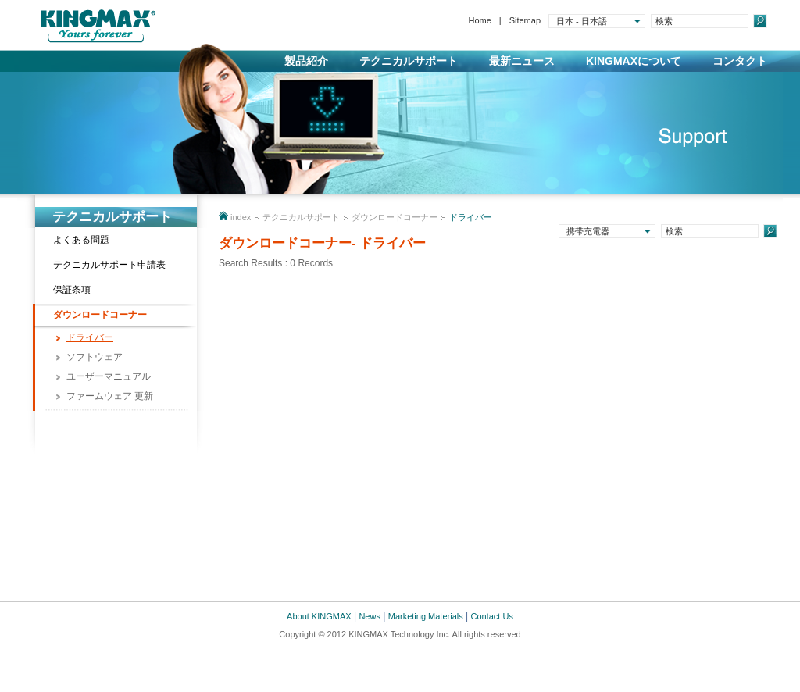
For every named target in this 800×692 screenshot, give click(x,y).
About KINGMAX (319, 616)
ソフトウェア (94, 356)
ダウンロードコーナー (100, 314)
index (240, 217)
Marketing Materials (425, 616)
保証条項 (72, 289)
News (369, 616)
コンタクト (739, 61)
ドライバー (89, 337)
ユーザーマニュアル (108, 376)
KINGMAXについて (633, 61)
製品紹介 (306, 61)
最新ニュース (522, 61)
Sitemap (525, 20)
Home (479, 20)
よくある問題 (81, 239)
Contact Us (492, 616)
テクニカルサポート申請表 (109, 264)
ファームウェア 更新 (109, 396)
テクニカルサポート (408, 61)
